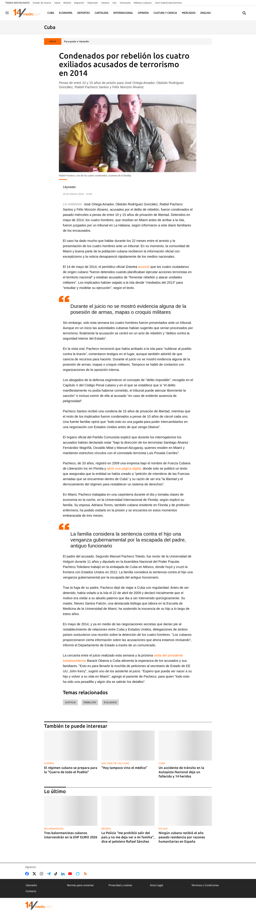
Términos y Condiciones (205, 885)
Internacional (123, 12)
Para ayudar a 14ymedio (76, 41)
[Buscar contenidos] (244, 13)
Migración (79, 2)
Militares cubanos (143, 2)
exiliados (110, 702)
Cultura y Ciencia (165, 12)
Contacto (31, 891)
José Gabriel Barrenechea (168, 2)
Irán (114, 2)
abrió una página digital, (124, 468)
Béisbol (67, 2)
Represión (93, 2)
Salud (57, 2)
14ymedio (31, 885)
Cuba (50, 12)
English (205, 12)
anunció (144, 267)
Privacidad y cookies (120, 885)
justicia (70, 702)
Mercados (188, 12)
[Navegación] (7, 13)
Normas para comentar (80, 885)
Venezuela (125, 2)
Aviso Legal (156, 885)
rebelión (90, 702)
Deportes (83, 12)
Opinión (143, 12)
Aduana (105, 2)
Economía (65, 12)
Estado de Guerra (42, 2)
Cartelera (101, 12)
